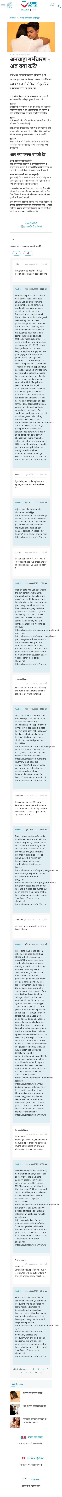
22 (41, 1372)
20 (31, 1372)
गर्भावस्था (12, 18)
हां (16, 253)
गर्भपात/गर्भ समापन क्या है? (33, 1393)
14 (33, 1369)
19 (26, 1372)
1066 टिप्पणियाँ (31, 223)
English (25, 10)
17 (47, 1369)
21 (36, 1372)
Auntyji (18, 289)
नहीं (28, 253)
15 (38, 1369)
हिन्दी (34, 10)
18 (21, 1372)
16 (42, 1369)
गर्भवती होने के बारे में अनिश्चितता (29, 18)
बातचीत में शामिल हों (34, 226)
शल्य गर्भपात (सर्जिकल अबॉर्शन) (35, 1406)
